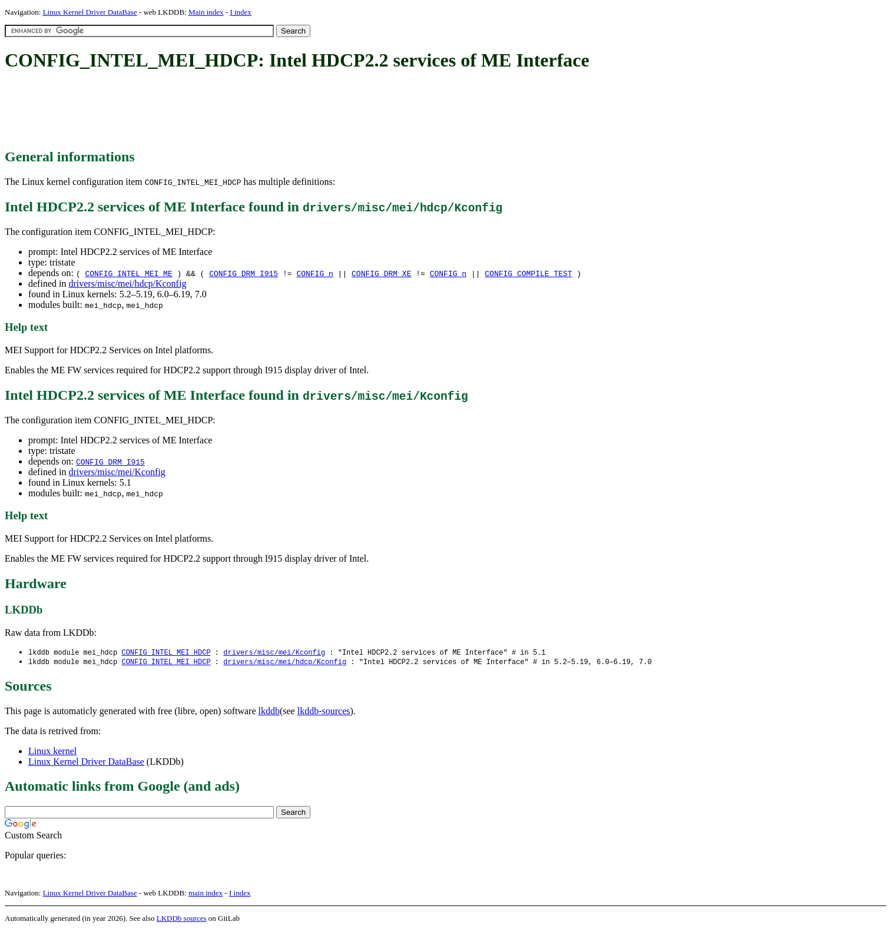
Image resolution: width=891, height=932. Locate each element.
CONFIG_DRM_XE (381, 273)
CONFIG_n (314, 273)
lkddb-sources (323, 712)
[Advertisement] (219, 110)
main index (205, 894)
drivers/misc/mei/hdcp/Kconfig (127, 283)
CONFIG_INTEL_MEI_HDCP (165, 653)
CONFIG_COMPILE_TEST (528, 273)
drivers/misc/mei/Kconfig (116, 472)
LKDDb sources (182, 919)
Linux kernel (52, 752)
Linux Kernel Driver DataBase (90, 12)
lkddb (269, 712)
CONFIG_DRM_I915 (243, 273)
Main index (206, 12)
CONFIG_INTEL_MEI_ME (128, 273)
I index (240, 12)
